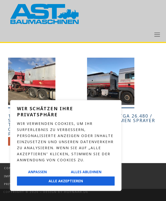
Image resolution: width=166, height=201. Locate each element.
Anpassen (37, 171)
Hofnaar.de (76, 191)
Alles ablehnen (86, 171)
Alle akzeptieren (66, 180)
